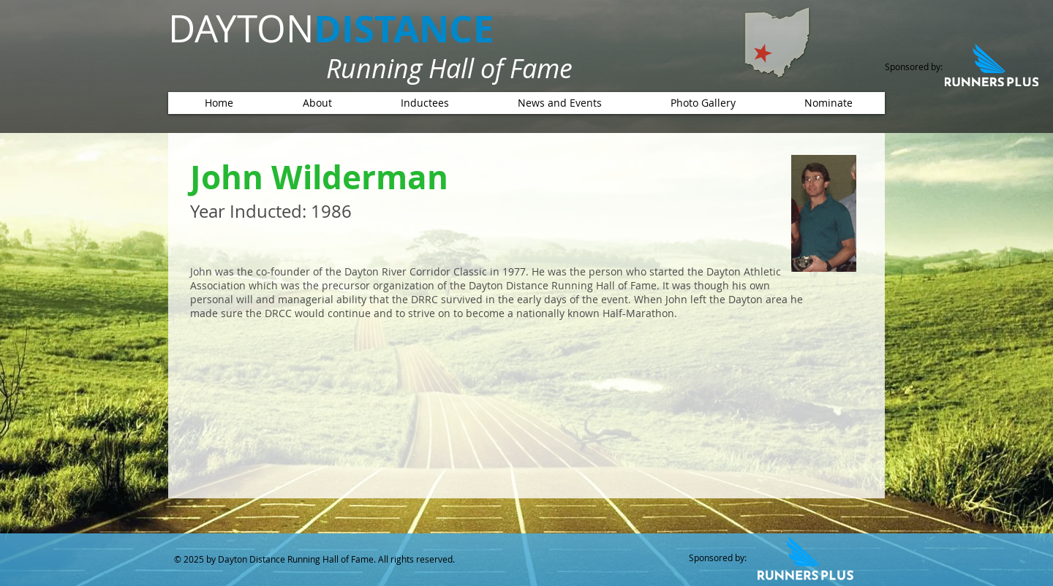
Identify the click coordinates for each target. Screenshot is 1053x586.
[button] (424, 103)
